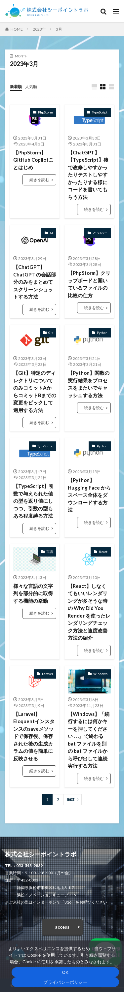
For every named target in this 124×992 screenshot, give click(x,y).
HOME (17, 29)
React (103, 552)
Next (71, 799)
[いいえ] (115, 966)
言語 (49, 552)
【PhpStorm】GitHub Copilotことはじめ (33, 159)
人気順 (31, 86)
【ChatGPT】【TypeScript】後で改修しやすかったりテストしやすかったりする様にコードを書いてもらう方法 (88, 174)
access (62, 927)
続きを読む (39, 179)
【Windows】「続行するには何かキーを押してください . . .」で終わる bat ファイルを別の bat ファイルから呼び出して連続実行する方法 (88, 740)
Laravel (47, 674)
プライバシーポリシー (65, 982)
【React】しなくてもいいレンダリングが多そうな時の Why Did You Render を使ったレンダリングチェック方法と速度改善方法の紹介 (89, 612)
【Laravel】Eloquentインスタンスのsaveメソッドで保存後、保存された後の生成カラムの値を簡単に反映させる (34, 736)
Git (50, 333)
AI (51, 233)
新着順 (16, 86)
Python (102, 333)
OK (65, 972)
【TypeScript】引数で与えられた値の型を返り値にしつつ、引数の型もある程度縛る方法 (33, 501)
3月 (59, 29)
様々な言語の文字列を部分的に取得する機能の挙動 (33, 593)
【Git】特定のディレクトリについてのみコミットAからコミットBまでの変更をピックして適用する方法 (34, 391)
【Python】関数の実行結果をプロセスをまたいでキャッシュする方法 (88, 384)
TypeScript (99, 112)
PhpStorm (45, 112)
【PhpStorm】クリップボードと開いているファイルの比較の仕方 (89, 284)
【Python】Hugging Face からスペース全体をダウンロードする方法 (89, 495)
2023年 (39, 29)
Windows (100, 674)
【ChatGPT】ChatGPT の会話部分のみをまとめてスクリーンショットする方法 (34, 282)
